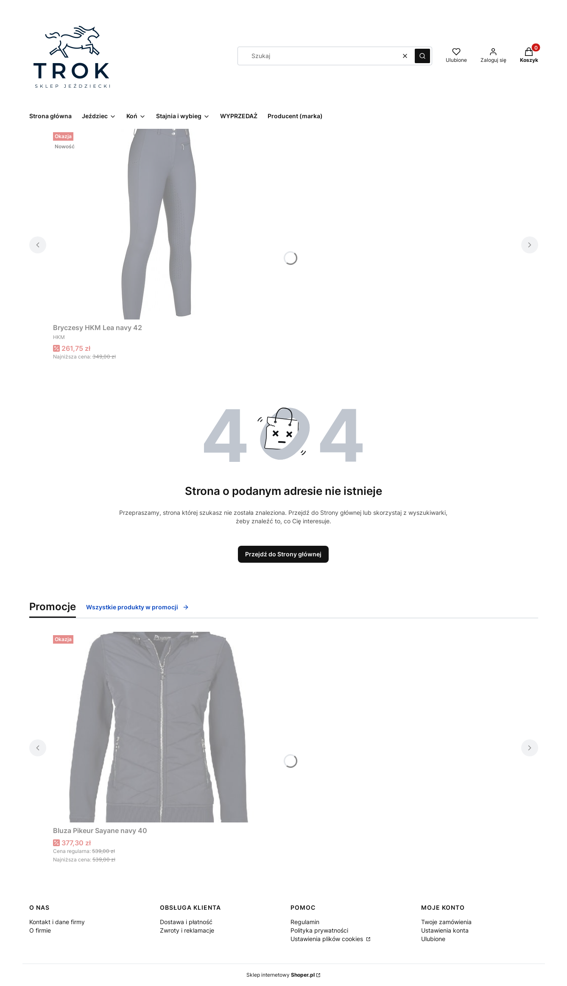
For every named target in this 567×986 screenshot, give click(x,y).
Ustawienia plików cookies (327, 938)
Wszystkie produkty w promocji (137, 607)
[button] (422, 56)
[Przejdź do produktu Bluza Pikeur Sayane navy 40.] (159, 727)
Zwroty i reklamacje (187, 930)
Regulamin (304, 921)
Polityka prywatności (319, 930)
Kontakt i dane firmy (57, 921)
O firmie (40, 930)
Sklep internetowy (280, 975)
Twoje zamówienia (446, 921)
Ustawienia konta (445, 930)
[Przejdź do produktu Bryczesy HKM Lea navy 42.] (159, 224)
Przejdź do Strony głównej (283, 554)
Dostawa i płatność (186, 921)
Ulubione (433, 938)
